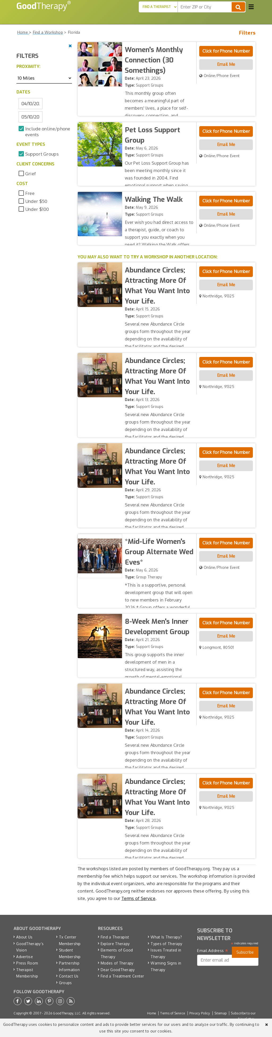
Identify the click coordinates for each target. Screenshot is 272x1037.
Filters (247, 32)
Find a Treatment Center (122, 976)
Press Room (27, 963)
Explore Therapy (115, 943)
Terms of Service (138, 898)
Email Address (212, 950)
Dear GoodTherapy (118, 969)
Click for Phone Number (226, 51)
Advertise (24, 956)
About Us (24, 937)
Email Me (226, 64)
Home (151, 1013)
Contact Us (69, 976)
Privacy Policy (199, 1013)
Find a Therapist (115, 937)
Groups (65, 982)
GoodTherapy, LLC (66, 1013)
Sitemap (220, 1013)
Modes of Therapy (117, 963)
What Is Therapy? (166, 937)
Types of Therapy (166, 943)
